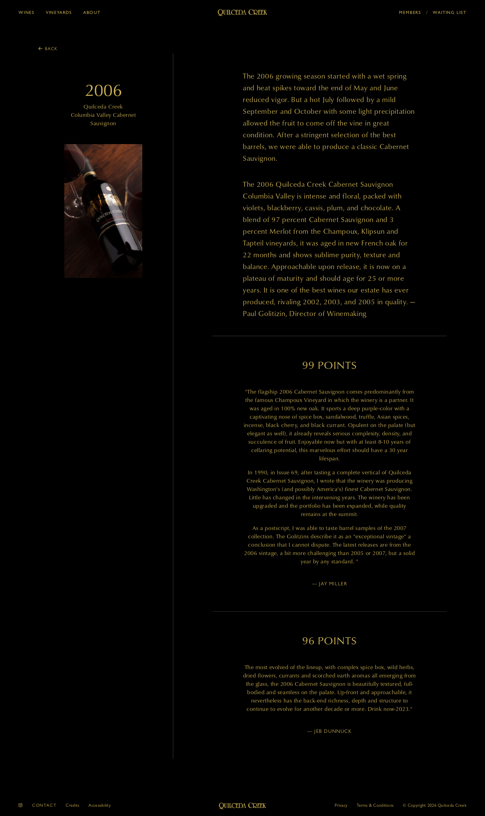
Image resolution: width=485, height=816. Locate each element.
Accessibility (99, 805)
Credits (72, 805)
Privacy (341, 805)
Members (410, 12)
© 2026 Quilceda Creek (434, 805)
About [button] (92, 12)
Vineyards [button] (59, 12)
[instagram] (21, 805)
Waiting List (449, 12)
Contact (44, 805)
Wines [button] (27, 12)
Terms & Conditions (375, 805)
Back (51, 48)
